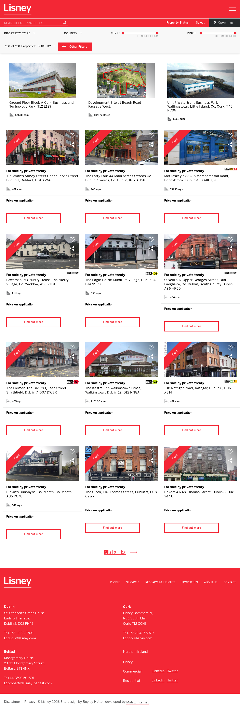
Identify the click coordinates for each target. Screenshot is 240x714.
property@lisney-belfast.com (30, 688)
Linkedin (158, 676)
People (115, 587)
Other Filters (79, 46)
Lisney (128, 667)
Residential (131, 686)
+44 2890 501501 (21, 683)
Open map (223, 22)
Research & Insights (160, 587)
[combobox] (198, 23)
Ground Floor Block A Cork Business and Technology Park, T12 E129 (41, 104)
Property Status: (175, 22)
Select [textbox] (197, 22)
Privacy (30, 706)
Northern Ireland (135, 656)
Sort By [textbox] (44, 46)
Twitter (172, 676)
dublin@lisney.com (22, 643)
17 (123, 557)
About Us (210, 587)
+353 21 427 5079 (140, 638)
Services (132, 587)
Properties (190, 587)
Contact (230, 587)
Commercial (132, 676)
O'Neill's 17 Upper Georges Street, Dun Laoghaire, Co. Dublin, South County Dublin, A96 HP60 (199, 285)
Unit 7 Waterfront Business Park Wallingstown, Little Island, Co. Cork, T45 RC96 (199, 106)
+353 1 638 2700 (21, 638)
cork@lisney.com (139, 643)
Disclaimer (12, 706)
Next (135, 557)
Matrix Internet (138, 706)
